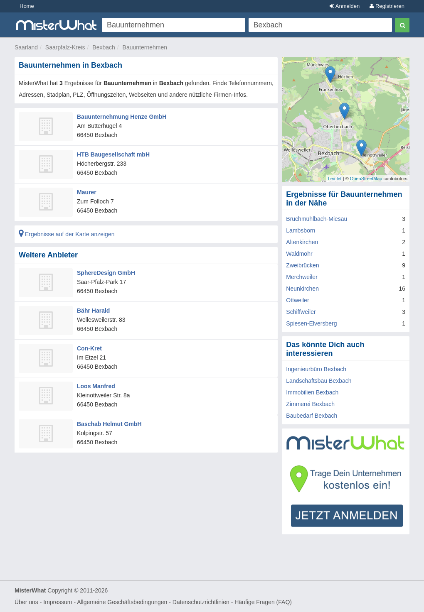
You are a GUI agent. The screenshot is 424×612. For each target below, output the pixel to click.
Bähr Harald (93, 310)
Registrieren (387, 6)
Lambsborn (300, 230)
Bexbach (103, 47)
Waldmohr (299, 253)
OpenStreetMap (366, 178)
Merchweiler (301, 277)
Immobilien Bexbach (312, 392)
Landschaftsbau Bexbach (318, 380)
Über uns (26, 602)
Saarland (26, 47)
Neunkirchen (302, 288)
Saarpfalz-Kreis (65, 47)
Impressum (57, 602)
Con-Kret (89, 348)
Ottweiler (297, 300)
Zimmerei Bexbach (310, 404)
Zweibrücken (302, 265)
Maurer (86, 192)
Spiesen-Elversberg (311, 323)
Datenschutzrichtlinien (201, 602)
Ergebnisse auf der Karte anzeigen (66, 234)
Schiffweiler (301, 311)
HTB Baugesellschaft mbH (113, 154)
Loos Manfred (96, 386)
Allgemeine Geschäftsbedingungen (122, 602)
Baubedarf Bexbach (311, 415)
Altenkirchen (302, 242)
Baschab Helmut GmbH (109, 424)
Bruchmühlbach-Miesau (316, 218)
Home (27, 6)
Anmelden (345, 6)
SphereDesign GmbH (106, 272)
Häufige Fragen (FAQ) (263, 602)
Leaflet (335, 178)
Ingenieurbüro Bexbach (316, 369)
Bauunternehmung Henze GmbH (121, 116)
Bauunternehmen (145, 47)
